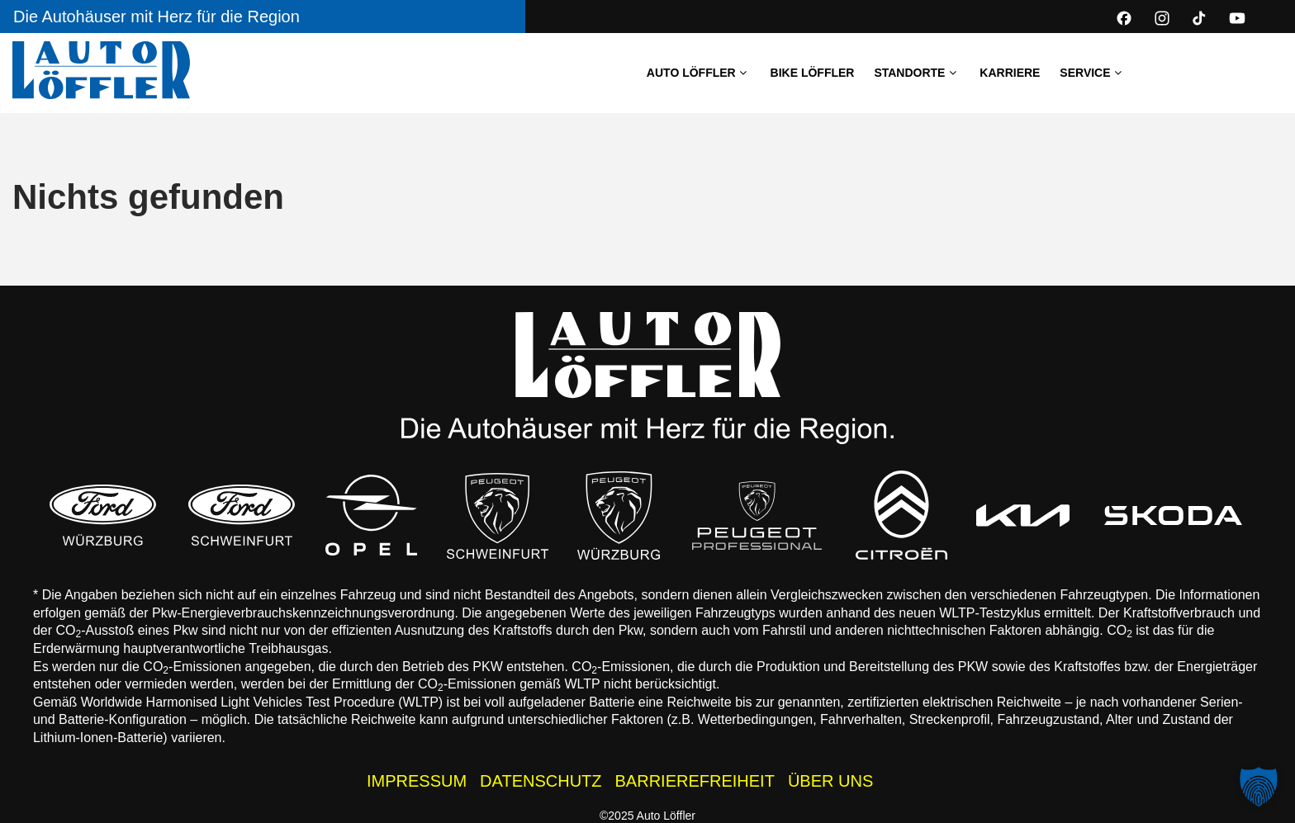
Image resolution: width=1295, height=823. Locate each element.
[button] (1258, 786)
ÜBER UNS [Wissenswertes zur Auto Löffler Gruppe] (830, 781)
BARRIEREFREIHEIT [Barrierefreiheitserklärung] (695, 781)
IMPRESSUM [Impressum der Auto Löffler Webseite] (417, 781)
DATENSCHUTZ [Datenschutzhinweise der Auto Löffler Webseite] (540, 781)
